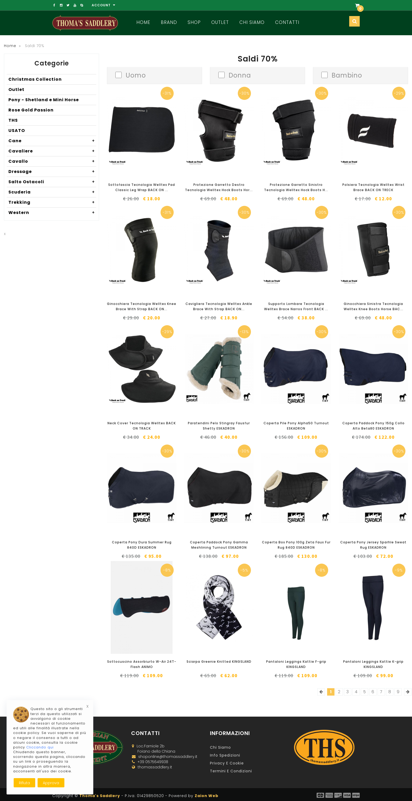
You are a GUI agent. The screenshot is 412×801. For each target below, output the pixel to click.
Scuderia (52, 192)
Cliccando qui (40, 747)
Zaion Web (206, 795)
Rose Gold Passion (31, 110)
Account (103, 5)
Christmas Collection (35, 79)
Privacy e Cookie (227, 763)
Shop (194, 22)
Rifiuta (24, 782)
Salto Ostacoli (52, 182)
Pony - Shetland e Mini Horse (43, 100)
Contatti (287, 22)
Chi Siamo (252, 22)
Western (52, 213)
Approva (51, 782)
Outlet (220, 22)
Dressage (52, 172)
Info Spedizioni (225, 755)
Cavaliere (52, 151)
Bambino (347, 75)
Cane (52, 141)
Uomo (136, 75)
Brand (169, 22)
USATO (16, 130)
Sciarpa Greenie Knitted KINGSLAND (219, 661)
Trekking (52, 202)
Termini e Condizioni (231, 771)
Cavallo (52, 161)
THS (13, 120)
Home (143, 22)
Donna (240, 75)
